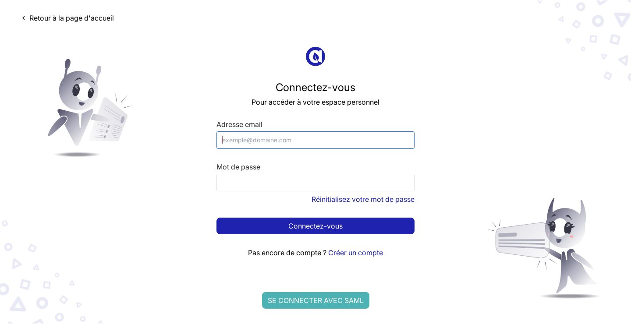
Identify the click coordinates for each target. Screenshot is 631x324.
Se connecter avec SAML (316, 300)
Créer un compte (355, 252)
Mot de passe (238, 167)
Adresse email (239, 124)
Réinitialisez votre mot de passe (363, 199)
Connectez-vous (315, 226)
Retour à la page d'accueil (67, 18)
